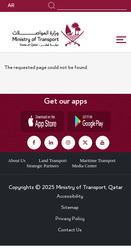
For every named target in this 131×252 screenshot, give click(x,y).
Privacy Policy (70, 219)
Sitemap (70, 207)
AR (11, 5)
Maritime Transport (97, 160)
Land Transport (53, 160)
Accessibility (70, 196)
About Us (17, 160)
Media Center (84, 165)
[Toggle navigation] (121, 40)
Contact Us (70, 230)
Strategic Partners (43, 165)
